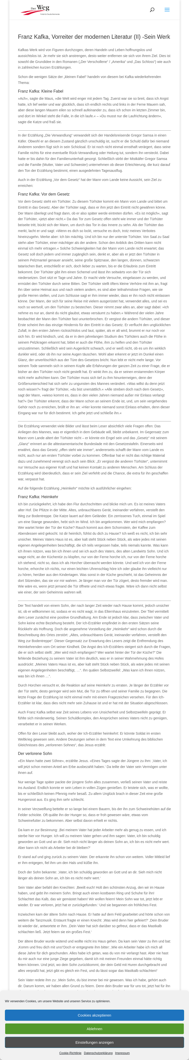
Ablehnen (94, 1029)
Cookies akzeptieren (94, 1015)
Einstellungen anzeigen (94, 1042)
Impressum (122, 1053)
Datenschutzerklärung (98, 1053)
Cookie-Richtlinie (70, 1053)
